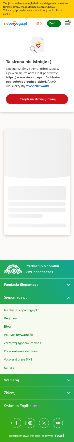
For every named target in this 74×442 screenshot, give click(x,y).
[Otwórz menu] (67, 23)
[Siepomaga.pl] (15, 23)
